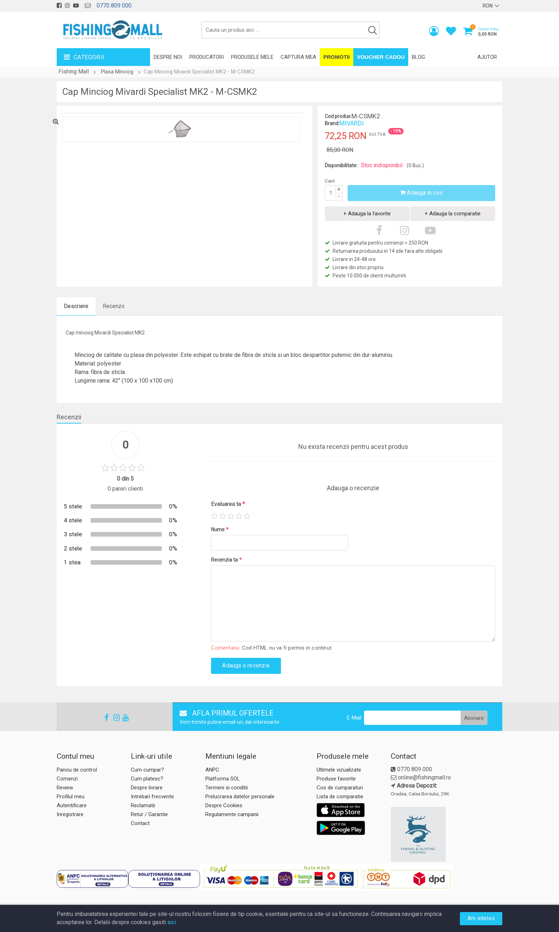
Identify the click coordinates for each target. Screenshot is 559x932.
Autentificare (72, 805)
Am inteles (481, 918)
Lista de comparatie (340, 796)
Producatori (206, 57)
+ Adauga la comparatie (453, 213)
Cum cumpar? (147, 770)
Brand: (332, 123)
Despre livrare (147, 787)
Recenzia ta (226, 560)
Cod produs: (338, 116)
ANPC (212, 770)
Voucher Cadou (381, 57)
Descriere (76, 306)
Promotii (336, 57)
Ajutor (487, 57)
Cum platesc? (147, 778)
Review (65, 787)
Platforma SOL (222, 778)
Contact (140, 823)
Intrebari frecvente (152, 796)
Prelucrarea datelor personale (240, 796)
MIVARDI (351, 123)
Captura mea (298, 57)
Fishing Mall (73, 71)
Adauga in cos (421, 192)
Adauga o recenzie (246, 665)
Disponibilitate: (341, 165)
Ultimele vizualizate (339, 770)
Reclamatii (143, 805)
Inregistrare (70, 814)
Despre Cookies (223, 805)
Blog (418, 57)
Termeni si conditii (226, 787)
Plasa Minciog (117, 71)
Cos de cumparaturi (340, 787)
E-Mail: (354, 718)
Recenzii (113, 306)
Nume (220, 529)
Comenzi (67, 778)
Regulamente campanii (231, 814)
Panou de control (77, 770)
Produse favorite (336, 778)
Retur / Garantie (149, 814)
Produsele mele (252, 57)
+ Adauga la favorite (367, 213)
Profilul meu (70, 796)
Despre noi (168, 57)
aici (172, 922)
